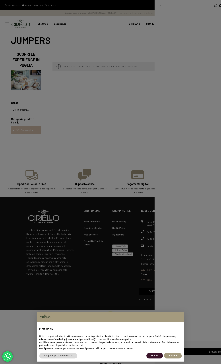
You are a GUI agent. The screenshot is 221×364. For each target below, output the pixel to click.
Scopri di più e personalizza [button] (58, 355)
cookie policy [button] (124, 339)
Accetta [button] (173, 355)
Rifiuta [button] (154, 355)
